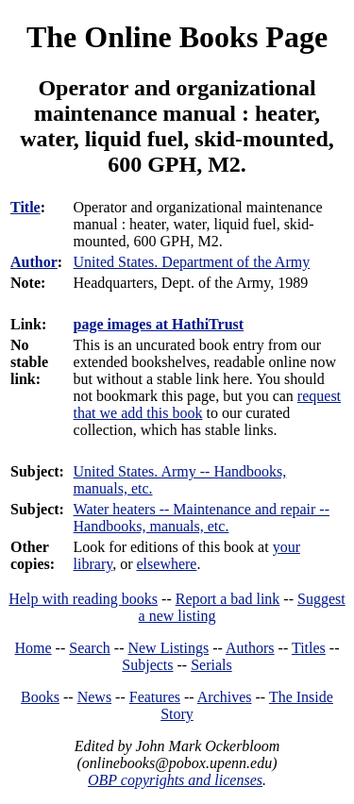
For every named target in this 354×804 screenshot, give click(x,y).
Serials (211, 665)
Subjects (147, 665)
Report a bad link (228, 599)
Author (34, 262)
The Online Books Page (177, 37)
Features (154, 697)
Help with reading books (83, 599)
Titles (309, 648)
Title (25, 207)
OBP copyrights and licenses (175, 780)
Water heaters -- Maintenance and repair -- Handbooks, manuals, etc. (201, 517)
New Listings (168, 648)
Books (40, 697)
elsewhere (167, 564)
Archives (224, 697)
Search (89, 648)
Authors (250, 648)
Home (33, 648)
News (94, 697)
